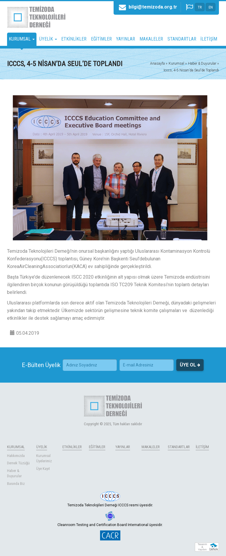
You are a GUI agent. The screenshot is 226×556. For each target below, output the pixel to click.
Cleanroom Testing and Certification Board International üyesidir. (110, 519)
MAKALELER (151, 39)
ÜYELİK (41, 447)
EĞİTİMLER (101, 39)
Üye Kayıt (43, 468)
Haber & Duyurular (14, 473)
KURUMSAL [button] (22, 39)
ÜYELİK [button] (48, 39)
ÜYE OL (190, 365)
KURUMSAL (16, 447)
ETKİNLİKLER (74, 39)
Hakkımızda (16, 455)
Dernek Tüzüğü (18, 463)
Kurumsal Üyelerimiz (44, 458)
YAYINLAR (125, 39)
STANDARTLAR (181, 39)
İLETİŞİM (208, 39)
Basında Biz (16, 483)
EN (211, 7)
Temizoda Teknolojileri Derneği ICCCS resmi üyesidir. (110, 499)
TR (200, 7)
